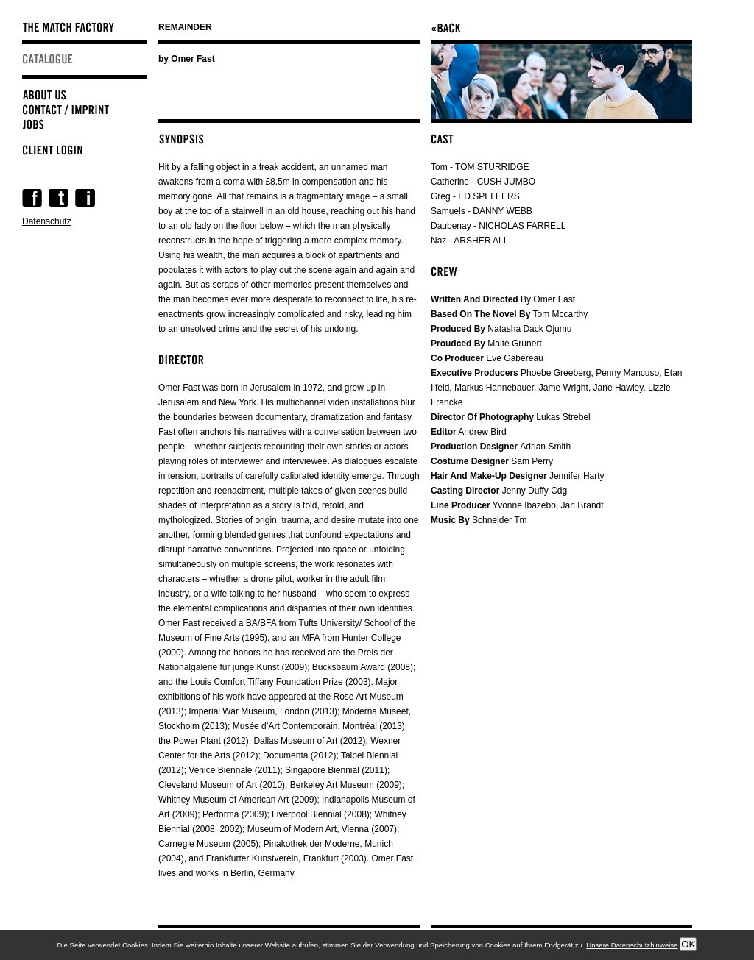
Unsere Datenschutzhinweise (631, 945)
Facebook (32, 198)
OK (688, 944)
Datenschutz (46, 221)
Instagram (85, 198)
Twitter (58, 198)
